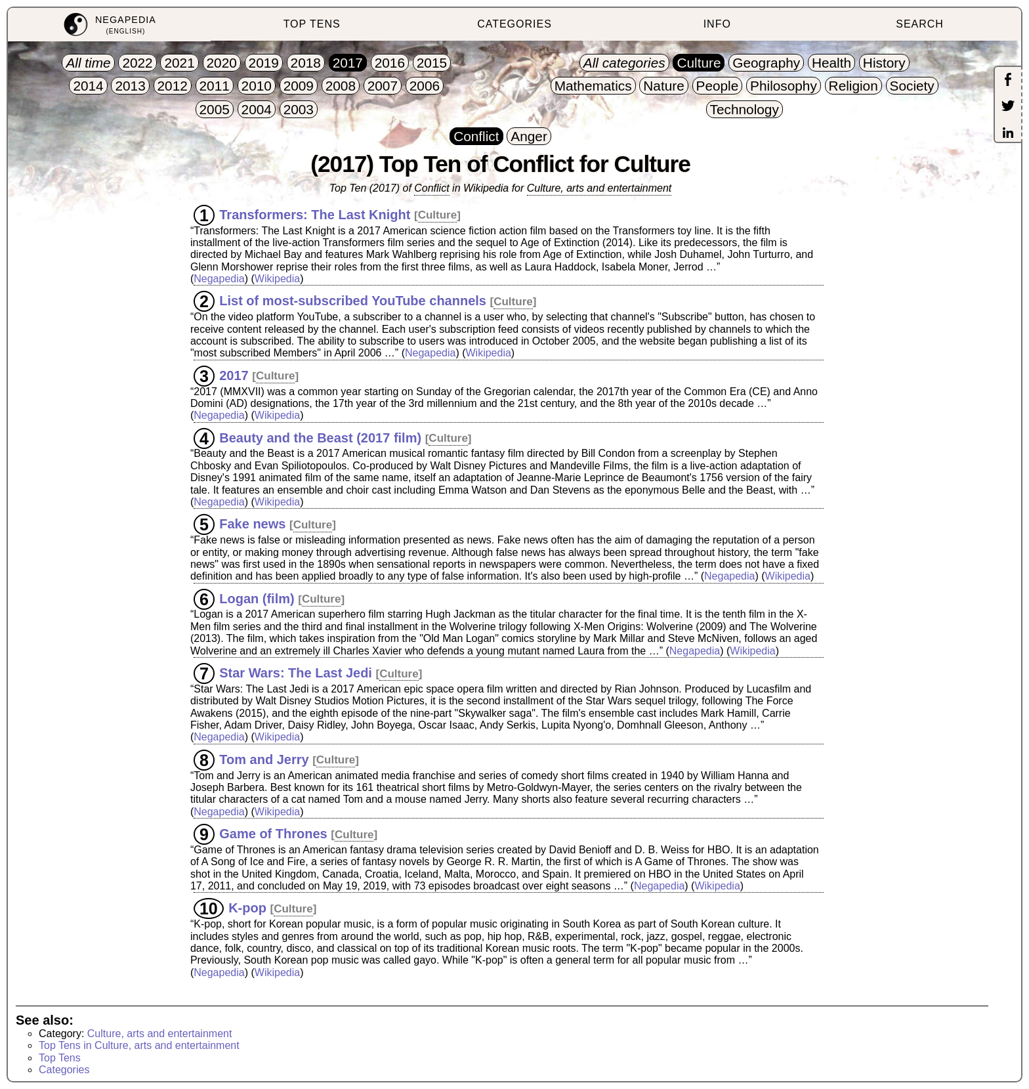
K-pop (247, 908)
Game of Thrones (273, 833)
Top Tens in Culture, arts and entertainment (139, 1045)
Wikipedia (277, 278)
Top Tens (60, 1057)
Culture (437, 215)
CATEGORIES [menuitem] (514, 24)
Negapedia (219, 278)
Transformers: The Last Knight (314, 214)
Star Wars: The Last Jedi (295, 673)
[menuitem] (109, 24)
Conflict (431, 188)
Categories (64, 1069)
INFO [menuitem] (717, 24)
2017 (234, 375)
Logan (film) (256, 598)
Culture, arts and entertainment (599, 188)
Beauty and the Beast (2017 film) (320, 437)
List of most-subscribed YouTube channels (352, 300)
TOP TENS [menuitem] (312, 24)
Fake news (252, 524)
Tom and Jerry (263, 759)
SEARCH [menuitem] (920, 24)
